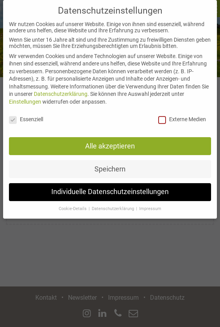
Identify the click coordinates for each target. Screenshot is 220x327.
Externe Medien (182, 114)
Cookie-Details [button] (73, 203)
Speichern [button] (110, 164)
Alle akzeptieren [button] (110, 141)
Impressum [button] (150, 203)
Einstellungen (25, 96)
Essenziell (26, 114)
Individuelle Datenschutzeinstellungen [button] (110, 187)
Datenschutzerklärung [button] (113, 203)
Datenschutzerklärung (60, 89)
